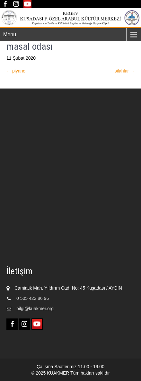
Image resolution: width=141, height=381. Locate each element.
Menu (9, 34)
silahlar (125, 70)
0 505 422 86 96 (32, 298)
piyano (15, 70)
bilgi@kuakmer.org (35, 308)
